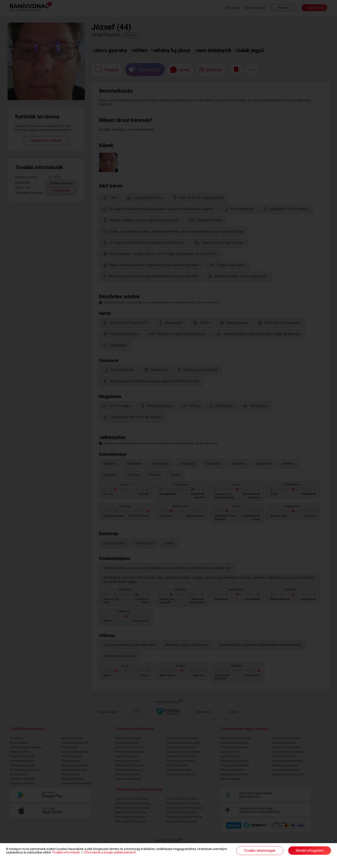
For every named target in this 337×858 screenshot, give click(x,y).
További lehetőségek (260, 851)
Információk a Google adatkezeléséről (110, 852)
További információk (66, 852)
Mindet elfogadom (309, 851)
